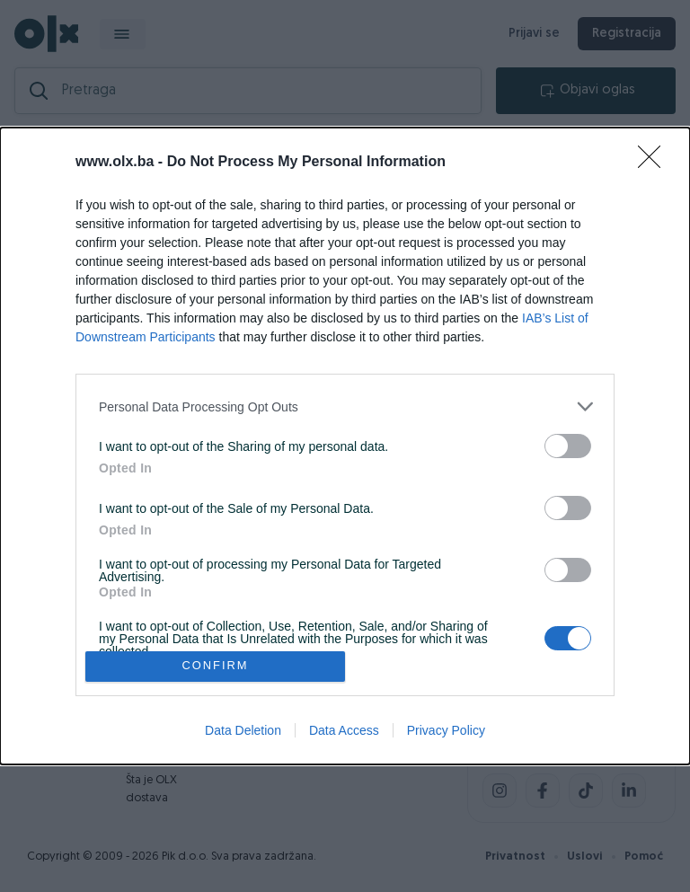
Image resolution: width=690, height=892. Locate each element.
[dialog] (345, 446)
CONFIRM (215, 666)
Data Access (344, 730)
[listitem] (345, 406)
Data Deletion (243, 730)
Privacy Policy (446, 730)
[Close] (655, 163)
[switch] (567, 446)
